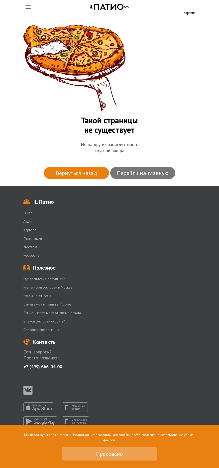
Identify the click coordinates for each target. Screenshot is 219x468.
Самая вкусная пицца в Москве (47, 304)
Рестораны (31, 255)
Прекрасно (109, 453)
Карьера (29, 230)
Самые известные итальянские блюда (52, 313)
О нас (27, 213)
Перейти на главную (142, 172)
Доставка (30, 247)
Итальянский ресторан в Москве (47, 287)
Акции (27, 221)
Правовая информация (41, 329)
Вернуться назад (76, 172)
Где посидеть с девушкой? (44, 279)
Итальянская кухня (37, 296)
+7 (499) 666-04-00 (42, 366)
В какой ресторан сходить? (44, 321)
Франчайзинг (33, 238)
